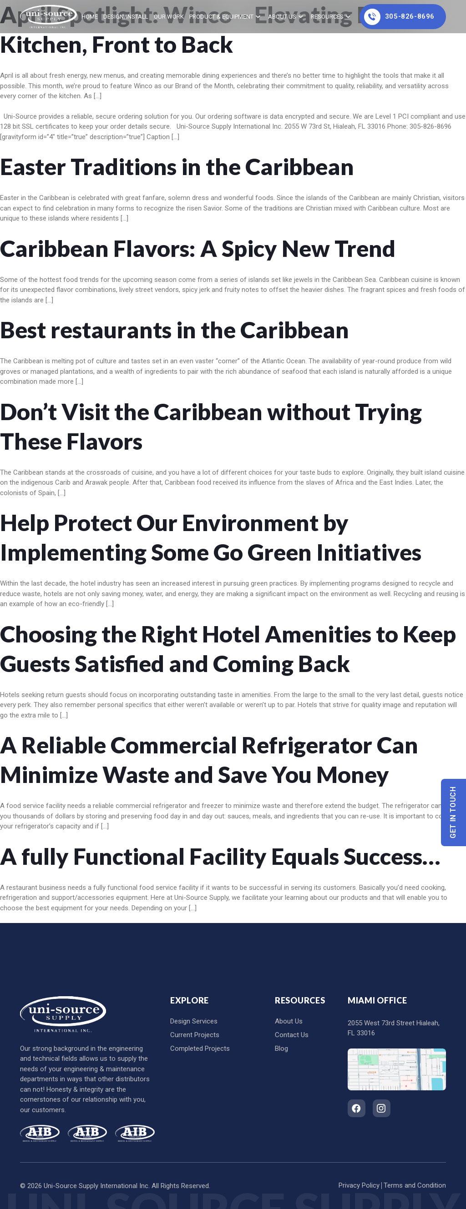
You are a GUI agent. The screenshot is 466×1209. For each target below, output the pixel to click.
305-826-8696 (399, 17)
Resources (327, 16)
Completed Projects (200, 1048)
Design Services (194, 1021)
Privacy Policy (359, 1185)
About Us (282, 16)
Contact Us (292, 1035)
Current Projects (194, 1035)
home (89, 16)
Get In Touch (453, 813)
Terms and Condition (415, 1185)
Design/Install (125, 16)
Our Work (169, 16)
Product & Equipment (221, 16)
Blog (281, 1048)
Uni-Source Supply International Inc (96, 1186)
